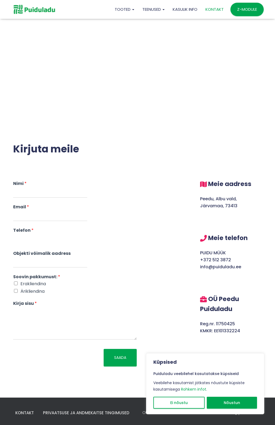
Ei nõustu (179, 402)
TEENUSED (153, 9)
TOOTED (124, 9)
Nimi (20, 184)
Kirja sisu (25, 303)
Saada (120, 357)
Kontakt (214, 9)
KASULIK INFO (185, 9)
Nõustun (232, 402)
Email (21, 207)
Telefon (23, 230)
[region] (205, 383)
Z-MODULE (247, 9)
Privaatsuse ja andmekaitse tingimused (86, 413)
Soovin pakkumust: (36, 277)
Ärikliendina (32, 291)
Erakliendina (33, 284)
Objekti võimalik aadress (42, 253)
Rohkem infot (193, 389)
